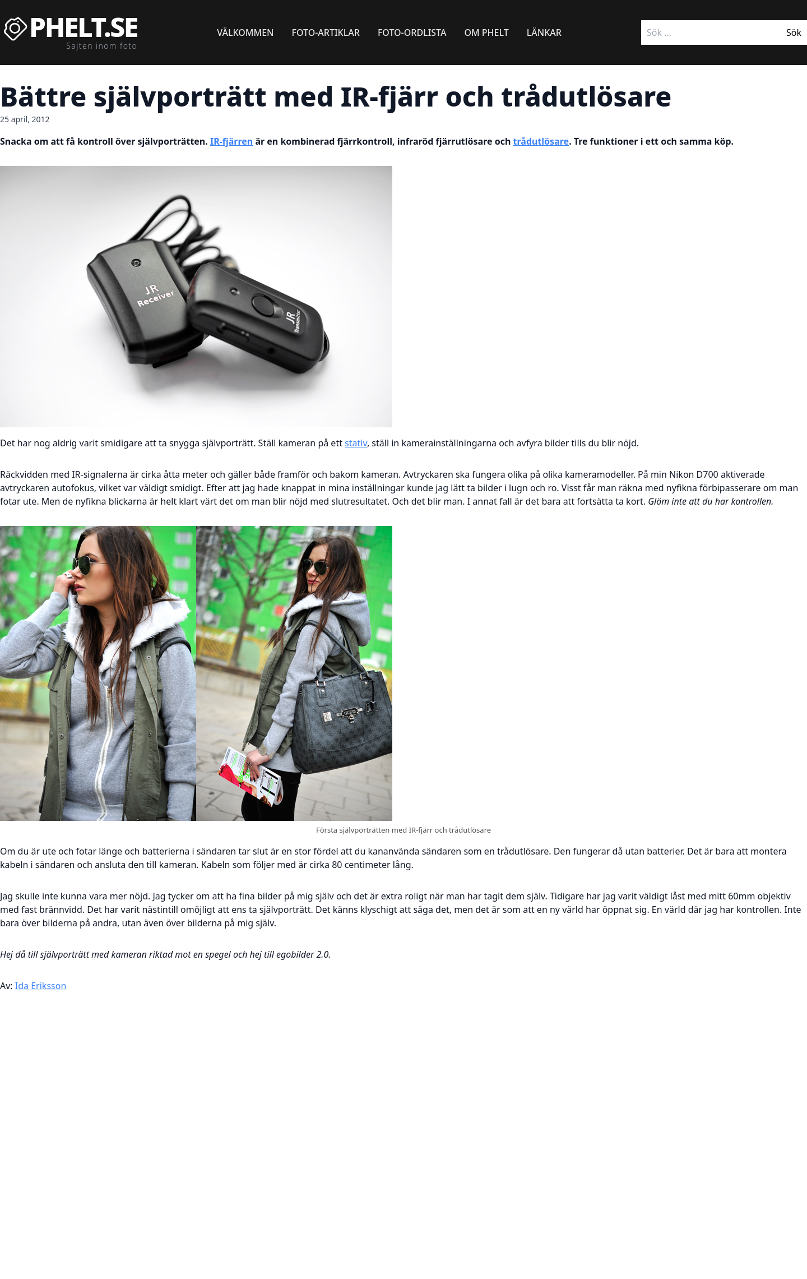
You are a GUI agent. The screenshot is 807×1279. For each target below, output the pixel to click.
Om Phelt (486, 32)
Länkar (544, 32)
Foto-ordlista (412, 32)
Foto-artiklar (326, 32)
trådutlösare (541, 141)
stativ (356, 443)
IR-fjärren (231, 141)
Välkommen (245, 32)
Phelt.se (83, 26)
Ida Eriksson (40, 986)
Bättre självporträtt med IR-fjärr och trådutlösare (335, 96)
